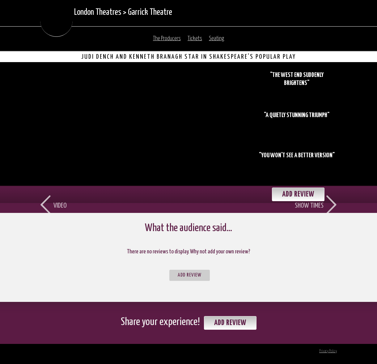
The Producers (167, 38)
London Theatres (97, 12)
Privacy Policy (328, 351)
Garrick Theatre (150, 12)
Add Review (189, 275)
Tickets (195, 38)
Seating (216, 38)
